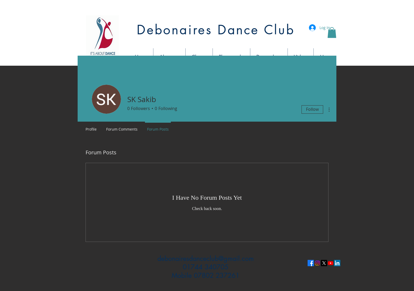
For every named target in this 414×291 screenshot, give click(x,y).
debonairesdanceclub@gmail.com (205, 258)
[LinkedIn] (337, 263)
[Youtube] (330, 263)
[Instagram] (317, 263)
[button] (331, 32)
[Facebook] (311, 263)
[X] (324, 263)
